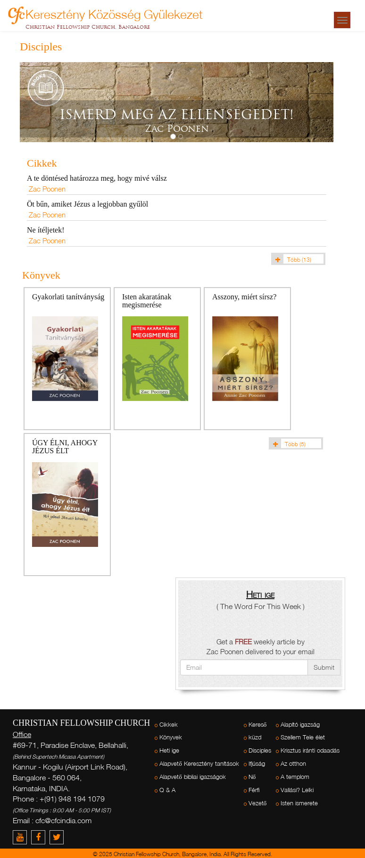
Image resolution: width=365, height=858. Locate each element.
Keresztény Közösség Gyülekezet (114, 13)
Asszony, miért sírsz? (244, 297)
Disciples (260, 750)
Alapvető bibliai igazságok (192, 776)
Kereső (258, 724)
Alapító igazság (300, 724)
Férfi (254, 790)
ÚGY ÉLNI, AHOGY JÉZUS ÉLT (65, 447)
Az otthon (293, 763)
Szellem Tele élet (303, 737)
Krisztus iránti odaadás (310, 750)
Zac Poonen (47, 188)
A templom (295, 776)
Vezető (258, 803)
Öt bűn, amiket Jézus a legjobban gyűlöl (87, 204)
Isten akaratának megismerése (146, 301)
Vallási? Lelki (297, 790)
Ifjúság (257, 763)
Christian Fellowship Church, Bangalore (87, 27)
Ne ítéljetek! (46, 230)
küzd (255, 737)
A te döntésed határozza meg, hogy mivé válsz (97, 178)
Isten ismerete (299, 803)
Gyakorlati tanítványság (68, 297)
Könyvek (170, 737)
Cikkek (168, 724)
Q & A (167, 790)
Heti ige (169, 750)
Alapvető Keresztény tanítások (199, 763)
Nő (252, 776)
